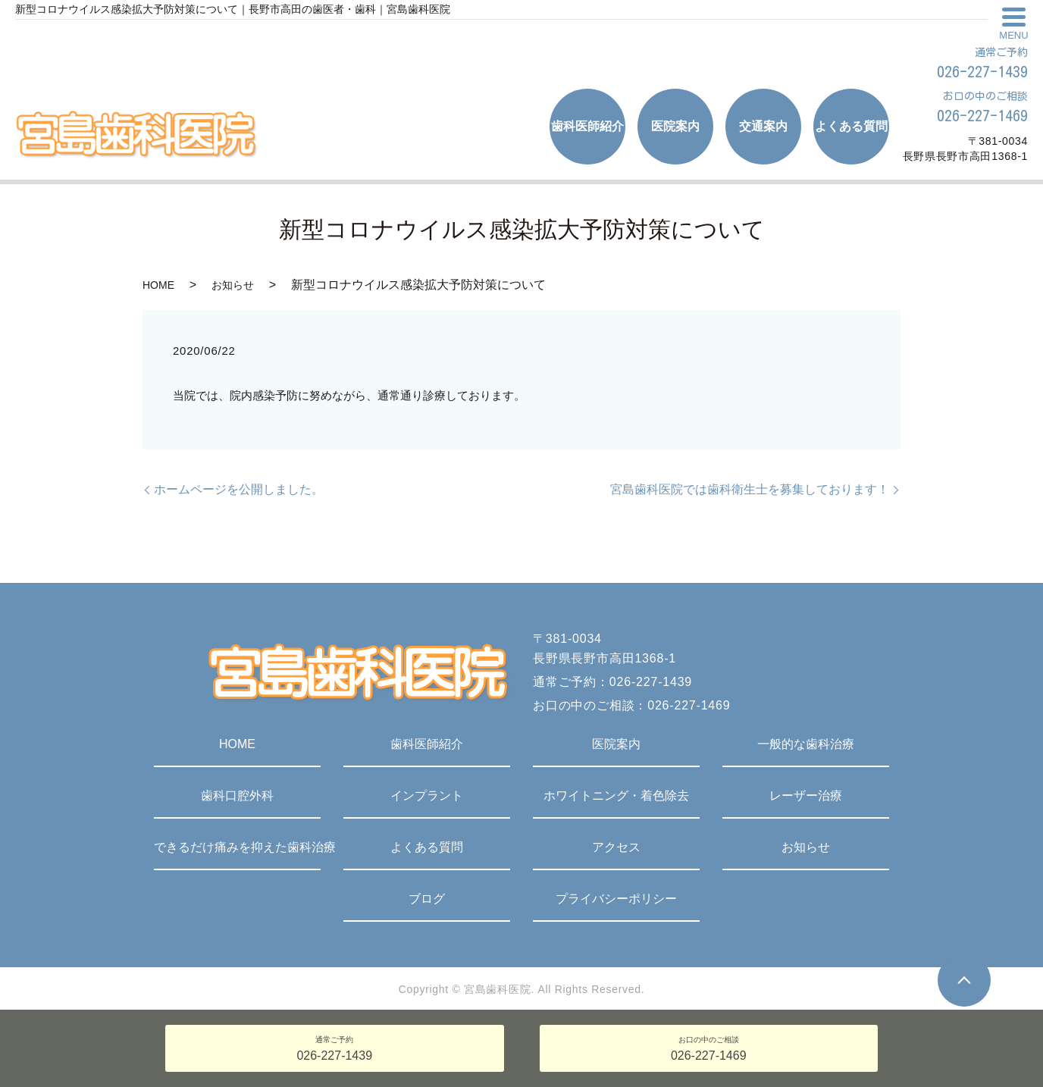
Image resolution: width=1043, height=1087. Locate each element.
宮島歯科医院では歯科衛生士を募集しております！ (749, 489)
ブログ (427, 898)
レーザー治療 (805, 795)
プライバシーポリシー (616, 898)
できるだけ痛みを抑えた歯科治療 (237, 847)
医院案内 (616, 744)
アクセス (616, 847)
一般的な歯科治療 (805, 744)
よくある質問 (426, 847)
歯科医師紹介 (426, 744)
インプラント (426, 795)
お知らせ (232, 285)
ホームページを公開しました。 (239, 489)
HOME (158, 285)
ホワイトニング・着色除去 (616, 795)
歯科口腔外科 (237, 795)
